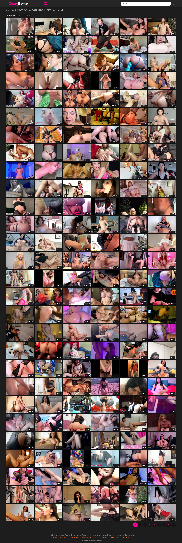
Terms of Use (73, 537)
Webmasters (114, 537)
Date (28, 15)
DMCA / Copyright (100, 537)
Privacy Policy (86, 537)
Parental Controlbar (59, 537)
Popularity (21, 15)
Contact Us (125, 537)
